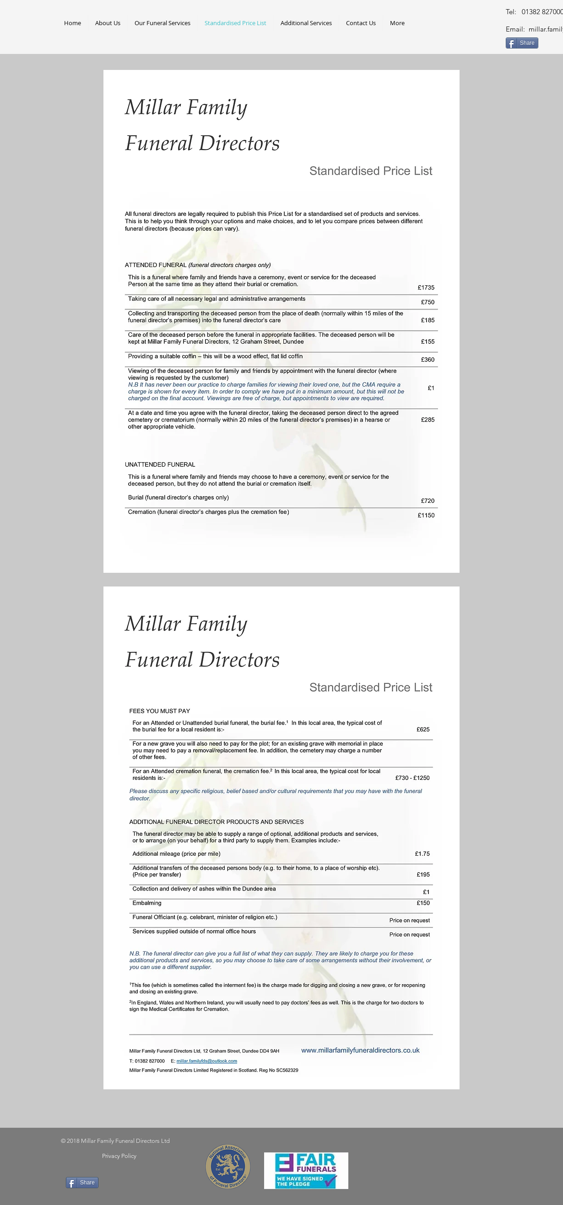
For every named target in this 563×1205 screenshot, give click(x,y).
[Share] (522, 42)
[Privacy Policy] (119, 1156)
